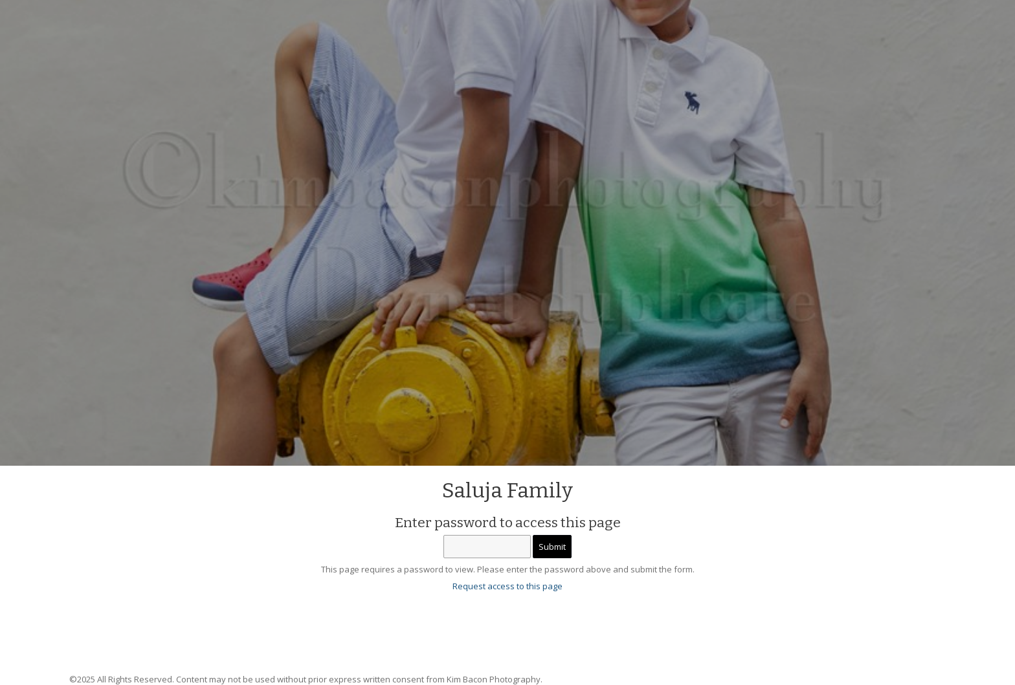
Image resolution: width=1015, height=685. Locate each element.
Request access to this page (507, 586)
